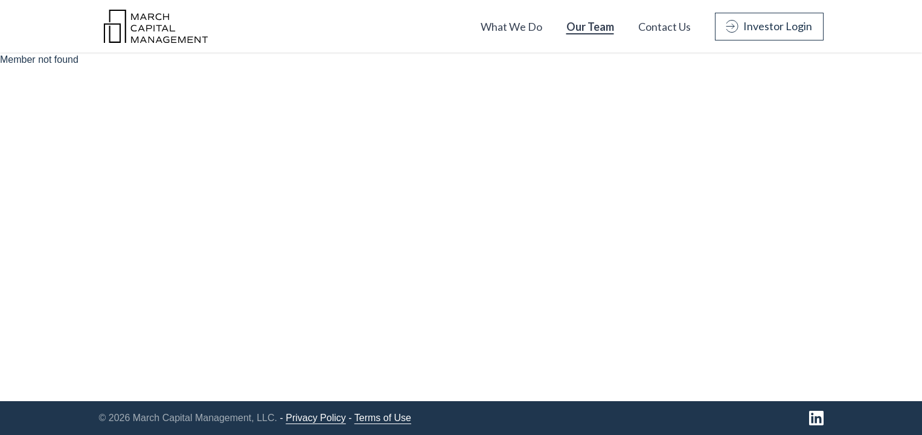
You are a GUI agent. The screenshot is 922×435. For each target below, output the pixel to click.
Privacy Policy (316, 418)
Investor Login (769, 26)
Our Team (590, 26)
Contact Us (664, 26)
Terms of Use (382, 418)
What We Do (511, 26)
